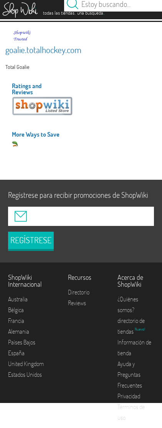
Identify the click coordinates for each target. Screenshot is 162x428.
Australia (18, 299)
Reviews (77, 303)
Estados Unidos (25, 374)
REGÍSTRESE (30, 240)
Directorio (78, 292)
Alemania (18, 331)
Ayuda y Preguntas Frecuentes (129, 374)
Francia (16, 320)
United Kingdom (26, 364)
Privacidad (128, 396)
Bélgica (16, 310)
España (16, 353)
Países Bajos (21, 342)
